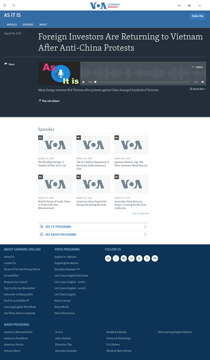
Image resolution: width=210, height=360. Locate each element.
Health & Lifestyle (116, 332)
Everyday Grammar (66, 351)
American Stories (14, 344)
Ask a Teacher (63, 338)
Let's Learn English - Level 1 (69, 282)
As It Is (59, 332)
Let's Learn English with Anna (71, 276)
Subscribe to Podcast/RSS (18, 294)
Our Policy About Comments (19, 313)
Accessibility (11, 276)
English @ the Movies (66, 263)
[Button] (9, 65)
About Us (9, 257)
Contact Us (10, 263)
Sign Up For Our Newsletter (19, 288)
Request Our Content (15, 282)
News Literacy (62, 301)
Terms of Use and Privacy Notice (22, 269)
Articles (12, 24)
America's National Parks (18, 332)
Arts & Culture (12, 351)
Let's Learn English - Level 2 (70, 288)
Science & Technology (118, 338)
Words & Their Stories (118, 351)
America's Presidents (16, 338)
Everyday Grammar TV (67, 269)
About (43, 24)
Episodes (28, 24)
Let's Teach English (65, 294)
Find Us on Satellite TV (16, 301)
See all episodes (141, 213)
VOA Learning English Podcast (175, 332)
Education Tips (63, 344)
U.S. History (113, 344)
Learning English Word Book (20, 307)
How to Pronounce (64, 313)
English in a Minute (65, 257)
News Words (61, 307)
